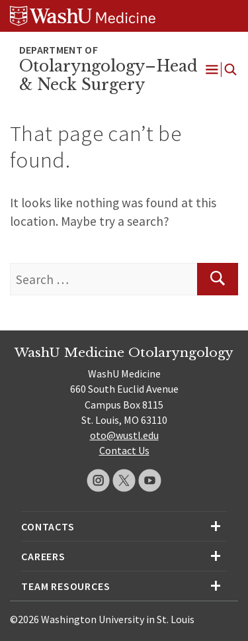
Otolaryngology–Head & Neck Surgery (108, 75)
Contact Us (124, 450)
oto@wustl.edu (124, 435)
